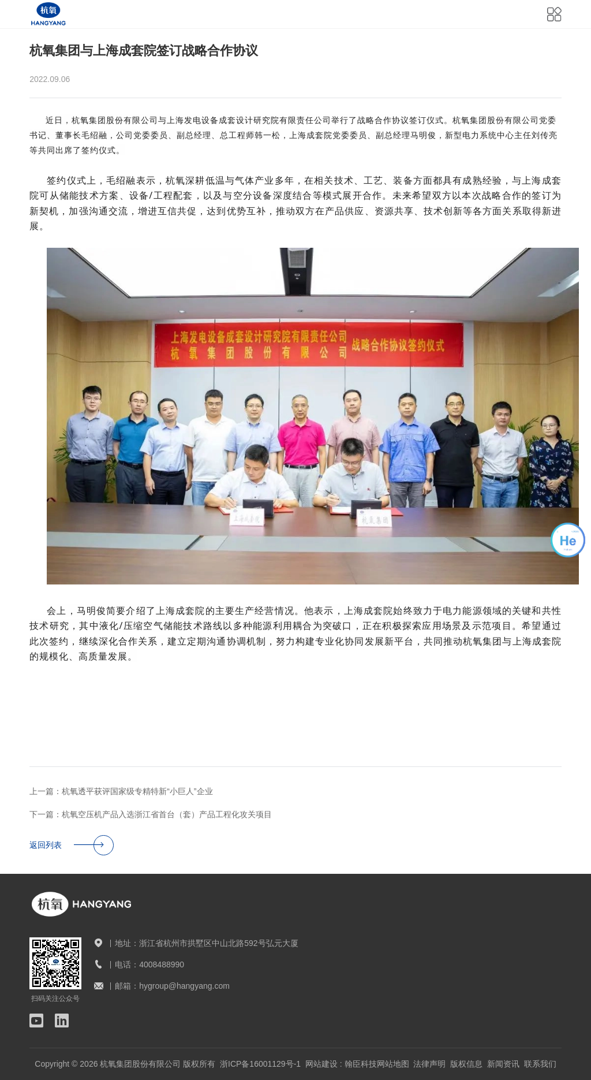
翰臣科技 (361, 1063)
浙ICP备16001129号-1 (260, 1063)
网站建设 (321, 1063)
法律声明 (429, 1063)
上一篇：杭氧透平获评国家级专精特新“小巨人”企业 (120, 791)
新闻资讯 (503, 1063)
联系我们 (540, 1063)
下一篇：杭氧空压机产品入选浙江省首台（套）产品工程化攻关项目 (150, 814)
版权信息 (466, 1063)
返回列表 (71, 845)
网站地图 (393, 1063)
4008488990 (161, 964)
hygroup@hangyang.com (184, 985)
